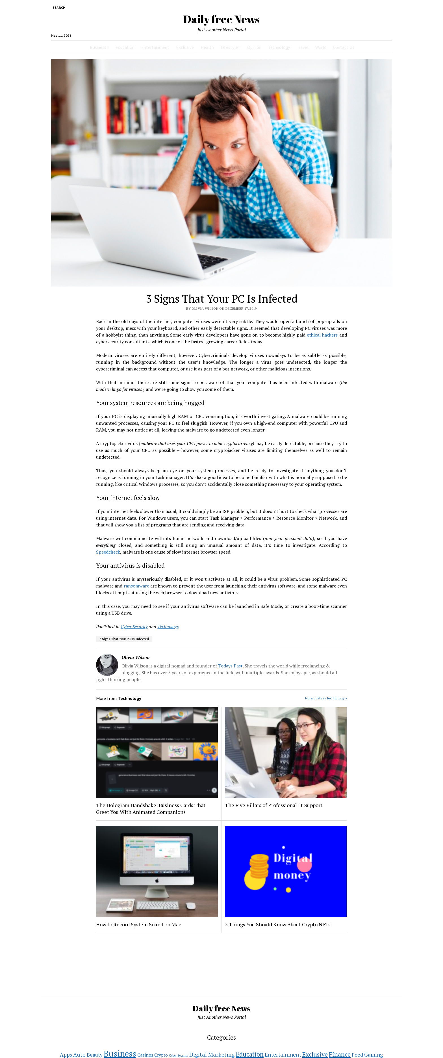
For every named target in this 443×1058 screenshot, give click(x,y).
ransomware (136, 586)
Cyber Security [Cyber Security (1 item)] (178, 1055)
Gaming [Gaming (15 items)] (373, 1054)
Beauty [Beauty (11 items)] (95, 1055)
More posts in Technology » (326, 698)
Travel (303, 47)
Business (98, 47)
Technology (279, 47)
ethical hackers (322, 335)
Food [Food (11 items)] (357, 1055)
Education (125, 47)
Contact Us (343, 47)
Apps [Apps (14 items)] (66, 1054)
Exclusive (185, 47)
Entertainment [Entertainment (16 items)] (283, 1054)
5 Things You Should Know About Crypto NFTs (278, 924)
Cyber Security (134, 626)
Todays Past (230, 666)
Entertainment (155, 47)
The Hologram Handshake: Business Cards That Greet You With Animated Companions (150, 808)
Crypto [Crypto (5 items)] (161, 1055)
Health (207, 47)
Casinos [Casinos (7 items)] (145, 1055)
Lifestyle (229, 47)
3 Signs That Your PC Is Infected (124, 639)
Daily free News (221, 19)
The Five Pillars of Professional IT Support (273, 805)
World (320, 47)
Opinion (254, 47)
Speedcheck (108, 552)
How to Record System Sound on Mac (138, 924)
